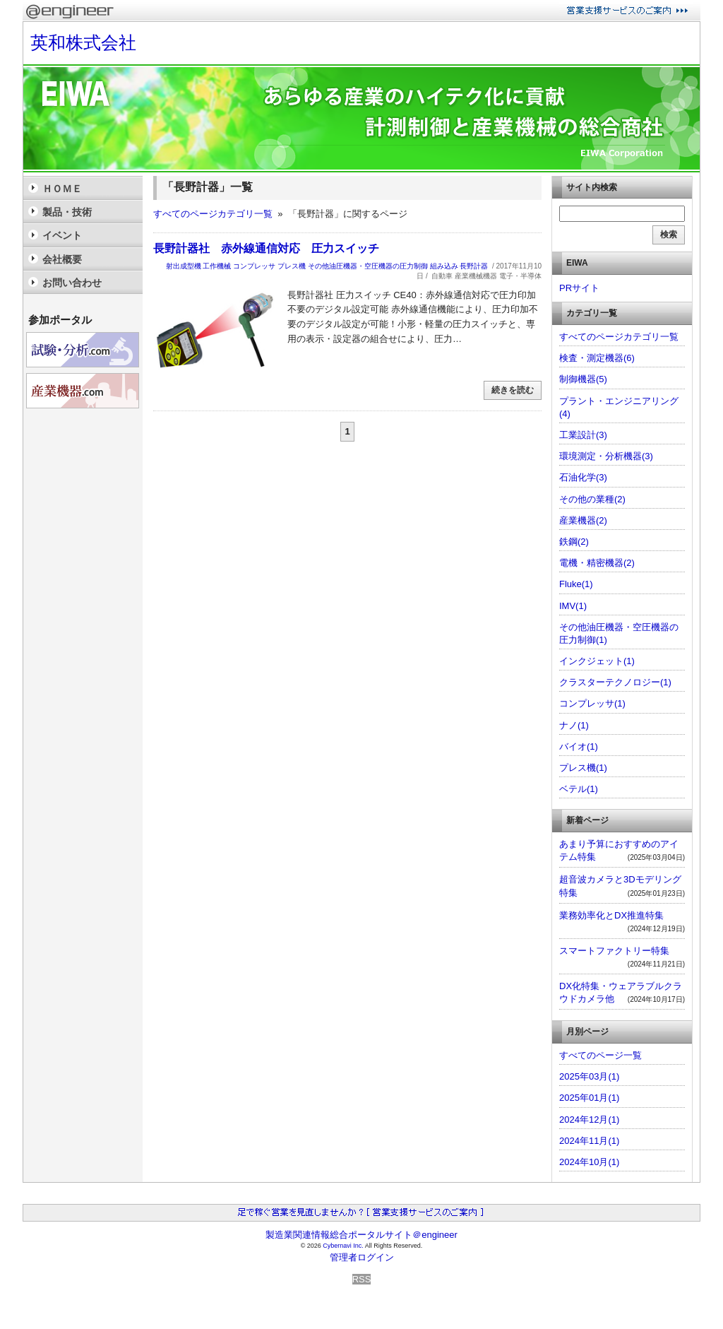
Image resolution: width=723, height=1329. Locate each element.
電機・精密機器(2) (597, 562)
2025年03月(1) (589, 1076)
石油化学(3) (583, 477)
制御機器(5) (583, 379)
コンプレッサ (254, 266)
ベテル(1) (578, 789)
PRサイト (579, 288)
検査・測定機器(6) (597, 358)
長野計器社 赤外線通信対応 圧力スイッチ (266, 248)
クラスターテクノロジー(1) (615, 682)
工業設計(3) (583, 435)
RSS (361, 1279)
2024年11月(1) (589, 1140)
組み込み (444, 266)
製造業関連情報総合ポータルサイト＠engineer (361, 1234)
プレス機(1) (583, 767)
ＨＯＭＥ (62, 188)
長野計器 (474, 266)
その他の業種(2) (592, 499)
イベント (62, 235)
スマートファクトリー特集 (614, 950)
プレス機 (291, 266)
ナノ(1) (574, 725)
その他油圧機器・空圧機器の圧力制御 (368, 266)
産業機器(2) (583, 520)
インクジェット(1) (597, 661)
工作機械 (217, 266)
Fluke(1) (576, 584)
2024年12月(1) (589, 1119)
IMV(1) (573, 606)
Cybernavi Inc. (343, 1245)
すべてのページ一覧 (600, 1055)
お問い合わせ (72, 282)
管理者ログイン (362, 1257)
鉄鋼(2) (574, 541)
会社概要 (62, 259)
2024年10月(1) (589, 1162)
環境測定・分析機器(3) (606, 456)
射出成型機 (183, 266)
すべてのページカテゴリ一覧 (213, 213)
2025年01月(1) (589, 1097)
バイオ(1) (578, 746)
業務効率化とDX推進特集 (611, 915)
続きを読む (512, 390)
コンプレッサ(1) (592, 703)
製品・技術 (67, 212)
